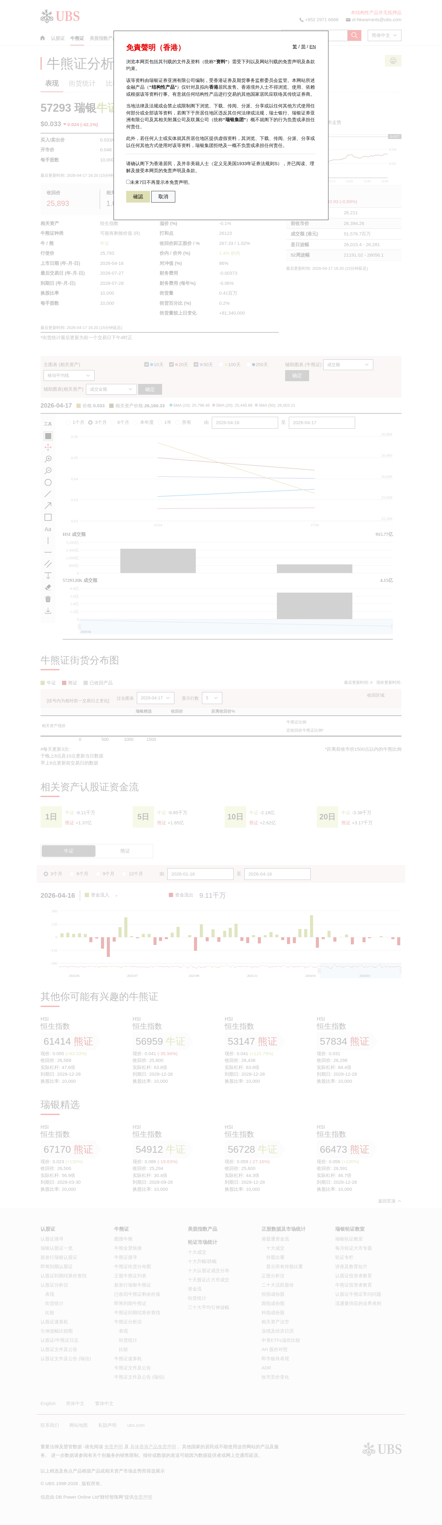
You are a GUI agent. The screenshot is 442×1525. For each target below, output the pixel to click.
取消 (163, 196)
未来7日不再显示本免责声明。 (159, 182)
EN (312, 46)
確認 (138, 196)
